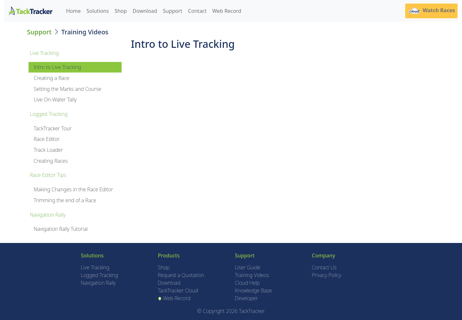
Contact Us (324, 267)
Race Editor (47, 139)
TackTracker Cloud (178, 290)
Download (145, 10)
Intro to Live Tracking (57, 67)
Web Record (226, 10)
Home (73, 10)
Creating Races (51, 160)
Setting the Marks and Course (67, 88)
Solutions (98, 10)
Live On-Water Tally (55, 99)
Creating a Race (51, 78)
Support (172, 10)
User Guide (248, 267)
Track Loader (48, 149)
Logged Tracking (99, 275)
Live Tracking (95, 267)
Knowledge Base (253, 290)
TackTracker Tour (53, 128)
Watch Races (431, 11)
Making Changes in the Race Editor (73, 189)
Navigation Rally (98, 282)
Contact (197, 10)
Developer (246, 298)
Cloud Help (247, 282)
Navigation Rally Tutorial (61, 228)
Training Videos (252, 275)
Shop (121, 10)
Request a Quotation (181, 275)
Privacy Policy (326, 275)
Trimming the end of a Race (65, 200)
